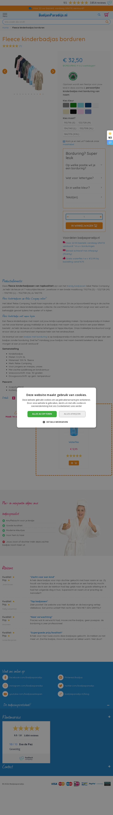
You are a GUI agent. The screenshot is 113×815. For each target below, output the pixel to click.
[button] (56, 422)
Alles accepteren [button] (42, 414)
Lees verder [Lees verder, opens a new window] (76, 406)
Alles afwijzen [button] (72, 414)
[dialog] (56, 407)
